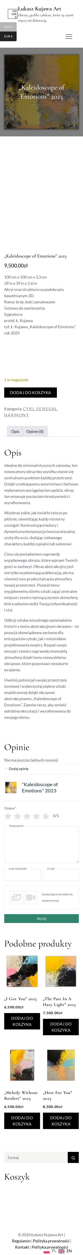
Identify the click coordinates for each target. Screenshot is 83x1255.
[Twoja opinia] (41, 844)
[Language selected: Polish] (59, 1250)
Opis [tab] (15, 431)
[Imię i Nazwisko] (22, 875)
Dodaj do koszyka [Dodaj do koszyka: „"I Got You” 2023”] (22, 1021)
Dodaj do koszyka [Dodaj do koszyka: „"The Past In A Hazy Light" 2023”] (61, 1027)
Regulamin (21, 1240)
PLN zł (10, 27)
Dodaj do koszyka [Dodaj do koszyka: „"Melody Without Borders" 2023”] (22, 1120)
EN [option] (69, 1250)
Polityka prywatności (51, 1240)
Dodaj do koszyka (30, 392)
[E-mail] (61, 875)
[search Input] (41, 1157)
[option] (65, 1251)
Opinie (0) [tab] (34, 431)
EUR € (10, 36)
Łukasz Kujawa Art (39, 8)
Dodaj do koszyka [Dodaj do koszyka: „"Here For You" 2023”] (61, 1120)
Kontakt (22, 1247)
